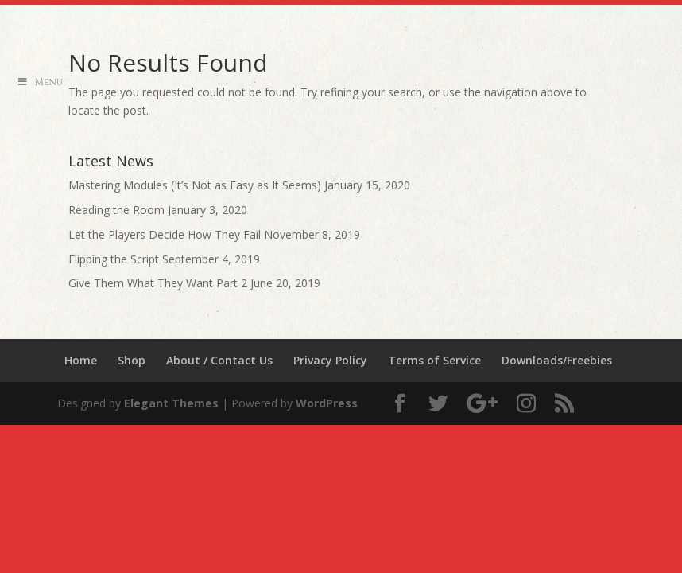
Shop (131, 360)
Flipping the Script (113, 259)
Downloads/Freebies (557, 360)
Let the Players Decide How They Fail (164, 234)
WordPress (327, 403)
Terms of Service (434, 360)
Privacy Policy (330, 360)
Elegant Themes (171, 403)
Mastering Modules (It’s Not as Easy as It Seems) (194, 185)
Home (80, 360)
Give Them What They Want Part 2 (157, 282)
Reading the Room (116, 209)
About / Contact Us (219, 360)
